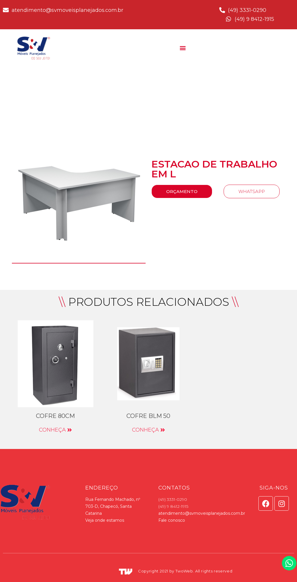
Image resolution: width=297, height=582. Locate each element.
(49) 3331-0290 (172, 499)
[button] (182, 47)
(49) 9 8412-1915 (173, 506)
